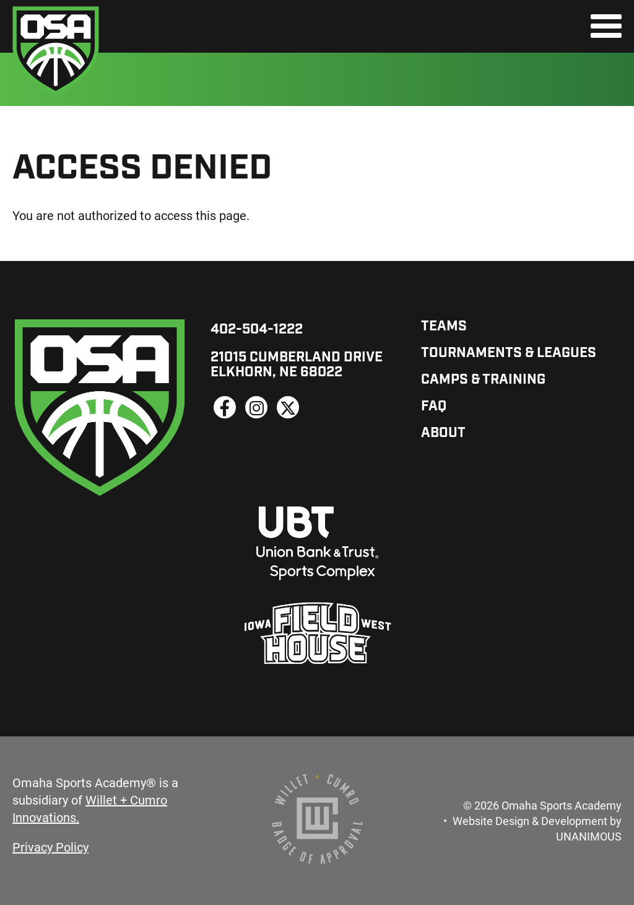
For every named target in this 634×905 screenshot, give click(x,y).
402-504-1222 (257, 330)
